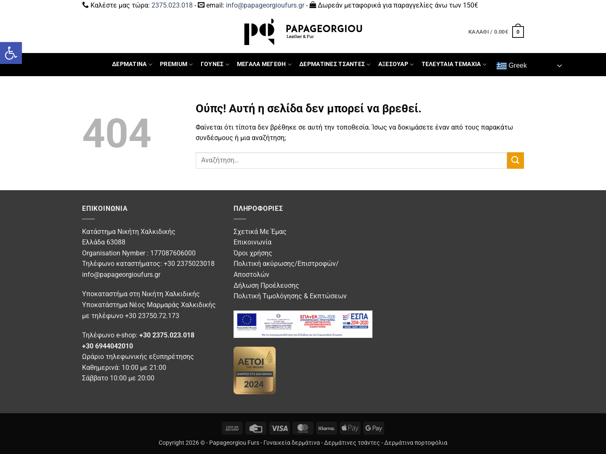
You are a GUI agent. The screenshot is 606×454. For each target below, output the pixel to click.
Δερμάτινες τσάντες (352, 442)
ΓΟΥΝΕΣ (215, 65)
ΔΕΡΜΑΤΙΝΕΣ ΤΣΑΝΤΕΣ (335, 65)
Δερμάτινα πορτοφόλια (415, 442)
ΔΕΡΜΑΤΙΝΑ (132, 65)
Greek (512, 66)
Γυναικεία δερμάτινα (291, 442)
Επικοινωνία (252, 242)
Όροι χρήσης (253, 253)
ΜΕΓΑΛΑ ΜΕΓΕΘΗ (264, 65)
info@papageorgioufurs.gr (265, 5)
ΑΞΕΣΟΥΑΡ (396, 65)
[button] (11, 53)
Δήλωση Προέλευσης (266, 285)
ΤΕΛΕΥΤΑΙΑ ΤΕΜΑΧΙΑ (454, 65)
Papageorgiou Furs (234, 442)
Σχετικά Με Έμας (260, 232)
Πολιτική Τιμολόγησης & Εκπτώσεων (290, 296)
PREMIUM (176, 65)
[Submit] (515, 160)
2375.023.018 (172, 5)
